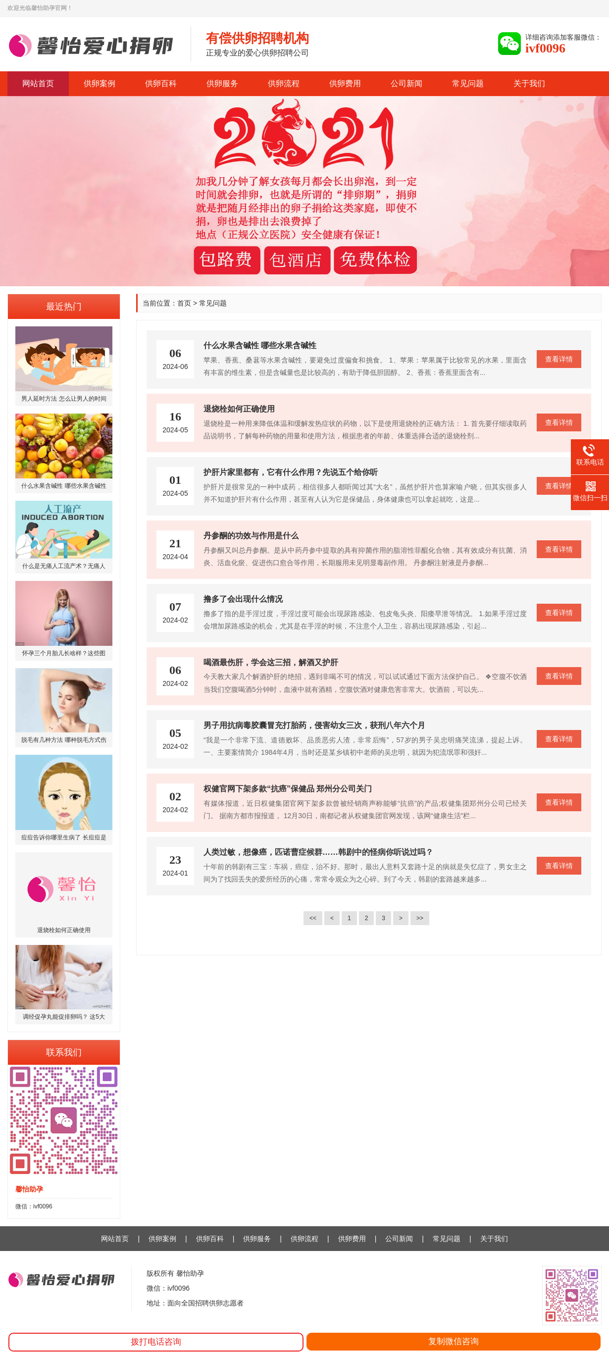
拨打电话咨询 (156, 1342)
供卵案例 (99, 83)
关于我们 (529, 83)
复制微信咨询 (453, 1341)
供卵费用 (345, 83)
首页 (184, 303)
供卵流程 (284, 83)
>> (419, 918)
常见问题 (468, 83)
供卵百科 (161, 83)
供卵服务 (222, 83)
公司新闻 (406, 83)
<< (312, 918)
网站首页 (38, 83)
